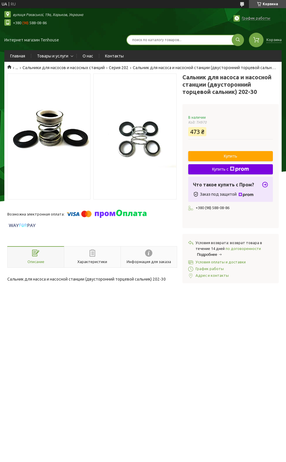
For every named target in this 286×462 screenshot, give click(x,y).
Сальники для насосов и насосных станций (63, 67)
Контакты (114, 56)
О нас (88, 56)
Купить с (230, 169)
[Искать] (238, 40)
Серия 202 (118, 67)
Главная (17, 56)
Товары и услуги (52, 56)
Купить (230, 156)
